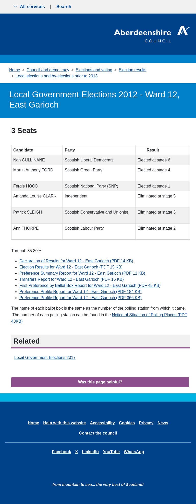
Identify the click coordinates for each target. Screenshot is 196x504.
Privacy (146, 423)
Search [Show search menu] (63, 6)
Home (14, 70)
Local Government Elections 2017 (45, 357)
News (162, 423)
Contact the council (98, 433)
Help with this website (64, 423)
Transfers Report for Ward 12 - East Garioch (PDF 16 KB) (71, 279)
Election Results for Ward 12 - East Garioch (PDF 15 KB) (70, 267)
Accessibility (102, 423)
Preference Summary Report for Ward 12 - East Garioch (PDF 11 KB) (82, 273)
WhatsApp (134, 452)
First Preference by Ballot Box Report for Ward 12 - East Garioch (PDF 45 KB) (90, 285)
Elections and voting (94, 70)
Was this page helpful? (100, 382)
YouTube (111, 452)
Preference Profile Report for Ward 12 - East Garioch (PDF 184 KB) (80, 291)
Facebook (61, 452)
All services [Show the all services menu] (29, 6)
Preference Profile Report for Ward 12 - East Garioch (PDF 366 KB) (80, 298)
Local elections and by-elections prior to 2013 (56, 76)
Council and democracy (48, 70)
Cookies (127, 423)
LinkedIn (90, 452)
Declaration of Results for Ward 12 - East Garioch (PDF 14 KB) (76, 261)
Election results (132, 70)
